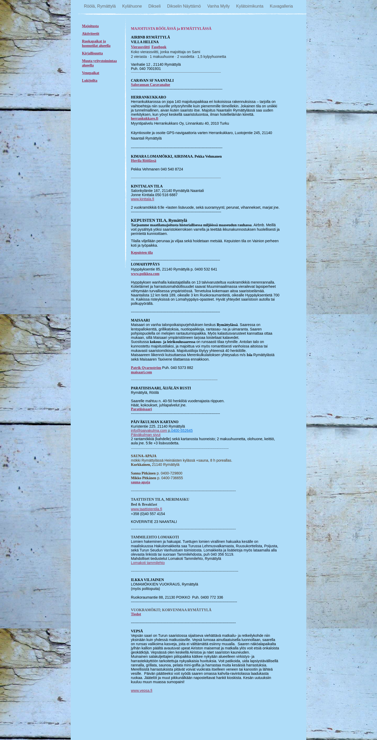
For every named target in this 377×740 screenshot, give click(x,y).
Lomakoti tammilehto (148, 563)
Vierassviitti (140, 47)
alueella (88, 65)
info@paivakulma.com (149, 430)
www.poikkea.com (145, 274)
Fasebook (159, 47)
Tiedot (136, 614)
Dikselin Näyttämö (184, 6)
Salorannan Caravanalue (150, 85)
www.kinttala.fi (142, 199)
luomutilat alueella (96, 46)
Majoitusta (90, 26)
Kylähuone (132, 6)
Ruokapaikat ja (94, 41)
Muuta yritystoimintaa (99, 61)
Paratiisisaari (141, 409)
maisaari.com (141, 372)
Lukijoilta (89, 80)
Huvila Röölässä (143, 161)
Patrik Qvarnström (146, 368)
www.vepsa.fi (141, 690)
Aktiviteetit (90, 34)
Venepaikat (90, 73)
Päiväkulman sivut (145, 435)
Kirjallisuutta (92, 53)
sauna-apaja (140, 482)
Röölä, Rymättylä (100, 6)
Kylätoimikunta (250, 6)
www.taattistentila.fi (146, 509)
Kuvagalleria (281, 6)
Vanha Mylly (219, 6)
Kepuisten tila (142, 253)
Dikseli (155, 6)
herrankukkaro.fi (144, 118)
